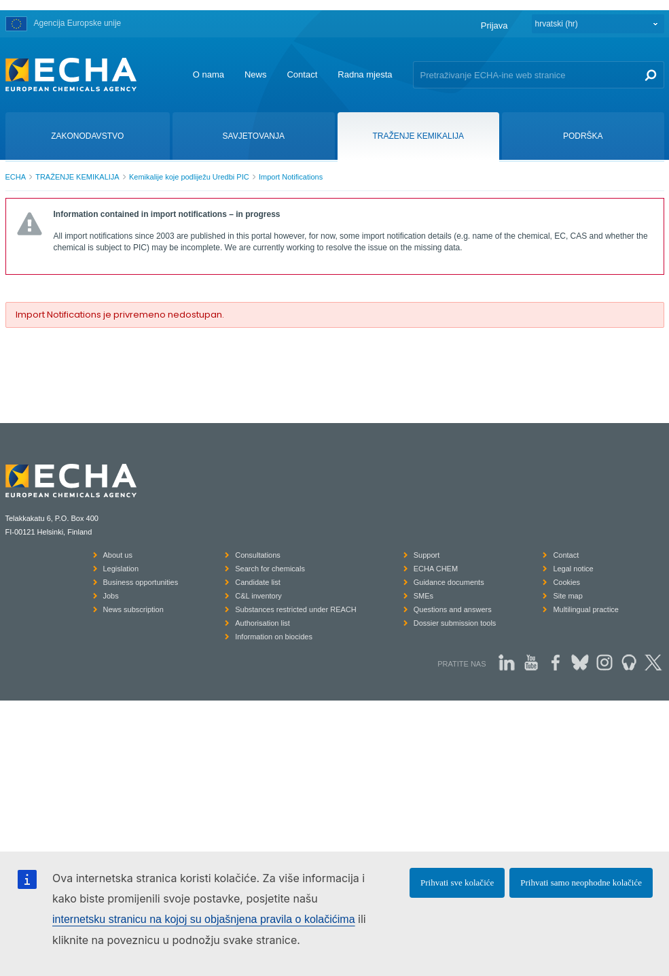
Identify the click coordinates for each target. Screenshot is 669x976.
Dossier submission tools (455, 623)
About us (117, 555)
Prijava (494, 25)
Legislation (121, 569)
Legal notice (573, 569)
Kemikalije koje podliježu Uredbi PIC (189, 177)
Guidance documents (449, 582)
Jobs (111, 596)
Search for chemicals (270, 569)
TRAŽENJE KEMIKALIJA (77, 177)
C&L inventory (258, 596)
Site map (567, 596)
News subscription (133, 609)
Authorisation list (262, 623)
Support (427, 555)
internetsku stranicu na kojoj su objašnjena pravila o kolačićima (203, 919)
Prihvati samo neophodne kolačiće (581, 882)
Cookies (566, 582)
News (256, 74)
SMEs (423, 596)
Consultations (258, 555)
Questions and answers (453, 609)
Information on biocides (273, 637)
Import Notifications (291, 177)
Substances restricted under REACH (296, 609)
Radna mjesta (365, 74)
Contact (302, 74)
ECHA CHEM (436, 569)
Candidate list (258, 582)
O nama (208, 74)
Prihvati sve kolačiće (457, 882)
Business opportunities (141, 582)
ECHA (15, 177)
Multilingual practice (586, 609)
